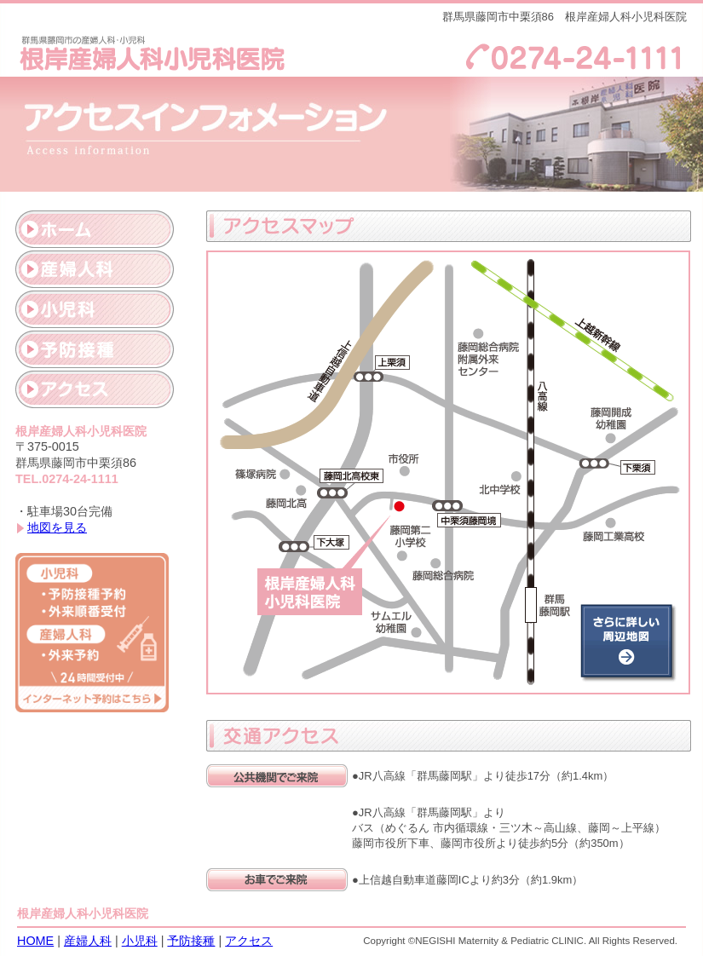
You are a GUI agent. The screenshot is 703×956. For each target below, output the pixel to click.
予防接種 (191, 940)
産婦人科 (88, 940)
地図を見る (57, 527)
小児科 (140, 940)
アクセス (249, 940)
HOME (35, 940)
